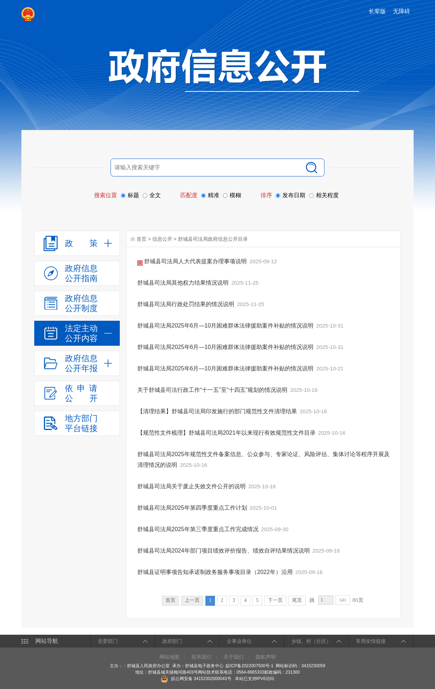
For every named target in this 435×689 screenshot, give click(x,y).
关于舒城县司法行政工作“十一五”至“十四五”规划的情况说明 (213, 390)
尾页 (297, 600)
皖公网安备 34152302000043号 (196, 678)
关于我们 (234, 657)
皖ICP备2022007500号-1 (249, 665)
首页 (142, 239)
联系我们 (201, 657)
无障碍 (401, 11)
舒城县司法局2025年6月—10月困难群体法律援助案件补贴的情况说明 (226, 326)
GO (342, 600)
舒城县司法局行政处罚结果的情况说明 (186, 304)
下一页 (275, 600)
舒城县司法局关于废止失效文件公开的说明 (192, 486)
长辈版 (377, 11)
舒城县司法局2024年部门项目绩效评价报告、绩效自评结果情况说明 (224, 551)
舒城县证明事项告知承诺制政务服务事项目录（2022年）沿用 (215, 572)
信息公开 (162, 239)
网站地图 (169, 657)
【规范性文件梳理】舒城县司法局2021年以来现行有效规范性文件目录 (227, 433)
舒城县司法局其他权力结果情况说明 (183, 283)
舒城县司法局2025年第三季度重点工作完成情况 (198, 529)
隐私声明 (266, 657)
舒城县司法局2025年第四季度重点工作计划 (193, 508)
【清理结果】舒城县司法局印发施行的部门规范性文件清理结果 (217, 411)
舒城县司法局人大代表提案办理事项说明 (193, 261)
